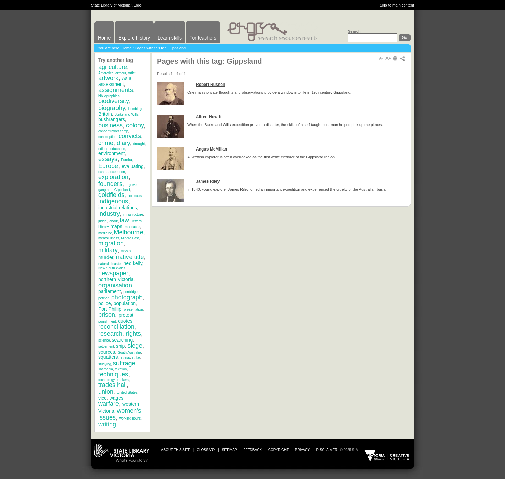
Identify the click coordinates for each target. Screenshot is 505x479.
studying (104, 364)
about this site (175, 450)
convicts (130, 136)
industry (109, 213)
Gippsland (122, 190)
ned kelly (132, 263)
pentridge (130, 292)
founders (110, 183)
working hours (130, 418)
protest (126, 315)
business (110, 125)
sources (106, 352)
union (105, 391)
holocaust (135, 196)
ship (120, 346)
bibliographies (109, 96)
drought (139, 144)
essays (107, 159)
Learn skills (170, 38)
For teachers (202, 38)
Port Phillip (109, 309)
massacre (132, 227)
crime (105, 143)
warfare (108, 403)
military (107, 250)
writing (107, 424)
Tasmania (105, 369)
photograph (127, 297)
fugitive (131, 185)
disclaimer (326, 450)
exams (103, 172)
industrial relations (117, 207)
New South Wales (111, 268)
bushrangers (111, 119)
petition (103, 298)
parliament (109, 291)
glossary (206, 450)
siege (134, 345)
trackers (122, 380)
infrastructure (133, 214)
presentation (133, 309)
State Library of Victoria (110, 5)
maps (116, 226)
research (110, 333)
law (124, 220)
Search (354, 31)
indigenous (113, 201)
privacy (302, 450)
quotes (125, 321)
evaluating (133, 166)
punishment (107, 321)
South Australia (129, 352)
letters (137, 221)
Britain (105, 114)
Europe (108, 166)
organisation (115, 285)
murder (105, 257)
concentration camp (113, 131)
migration (111, 243)
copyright (278, 450)
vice (102, 398)
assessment (111, 84)
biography (111, 107)
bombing (135, 109)
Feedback (252, 450)
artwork (108, 78)
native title (130, 257)
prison (106, 314)
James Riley (208, 181)
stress (125, 357)
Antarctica (105, 73)
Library (103, 227)
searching (122, 340)
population (124, 303)
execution (117, 172)
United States (127, 392)
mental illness (108, 238)
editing (103, 149)
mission (127, 251)
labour (113, 221)
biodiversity (113, 101)
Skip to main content (397, 5)
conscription (107, 137)
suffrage (124, 363)
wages (116, 398)
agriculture (112, 67)
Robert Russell (210, 84)
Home (104, 38)
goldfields (111, 194)
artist (132, 73)
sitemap (229, 450)
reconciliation (116, 326)
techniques (113, 374)
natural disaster (110, 264)
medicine (105, 233)
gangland (105, 190)
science (104, 340)
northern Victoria (115, 279)
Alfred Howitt (209, 116)
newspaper (113, 273)
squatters (108, 357)
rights (133, 333)
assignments (115, 90)
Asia (126, 78)
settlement (106, 346)
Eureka (126, 160)
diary (123, 143)
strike (136, 357)
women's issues (119, 414)
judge (102, 221)
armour (120, 73)
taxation (121, 369)
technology (106, 380)
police (104, 303)
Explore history (134, 38)
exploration (113, 177)
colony (135, 125)
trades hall (112, 384)
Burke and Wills (126, 114)
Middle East (130, 238)
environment (111, 153)
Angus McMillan (211, 149)
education (117, 149)
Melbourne (128, 232)
